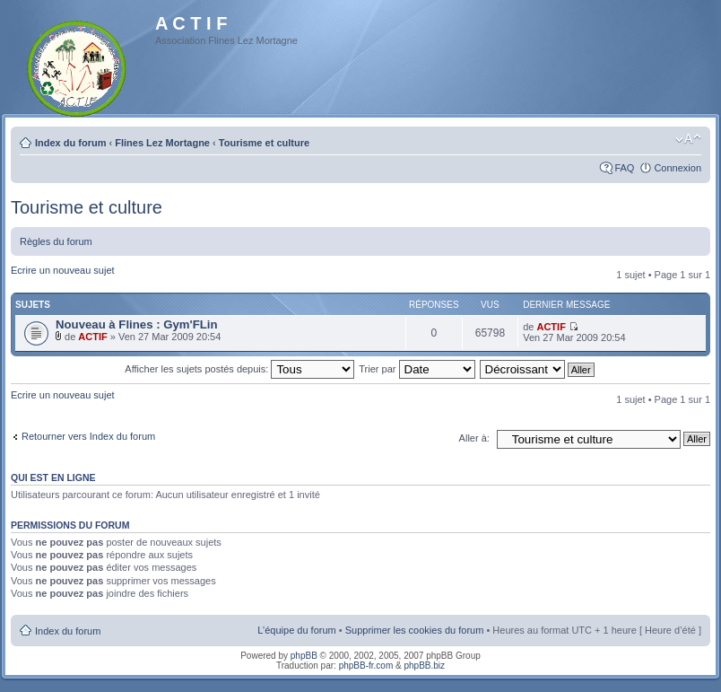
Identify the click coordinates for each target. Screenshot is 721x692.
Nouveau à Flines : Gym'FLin (136, 324)
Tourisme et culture (264, 142)
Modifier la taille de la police (688, 139)
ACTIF (92, 336)
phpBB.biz (424, 665)
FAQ (624, 167)
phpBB (304, 656)
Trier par (416, 369)
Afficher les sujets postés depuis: (239, 369)
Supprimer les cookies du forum (414, 630)
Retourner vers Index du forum (88, 436)
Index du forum (70, 142)
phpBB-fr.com (366, 665)
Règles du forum (56, 241)
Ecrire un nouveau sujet (63, 270)
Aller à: (474, 438)
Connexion (677, 167)
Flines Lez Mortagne (162, 142)
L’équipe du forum (296, 630)
